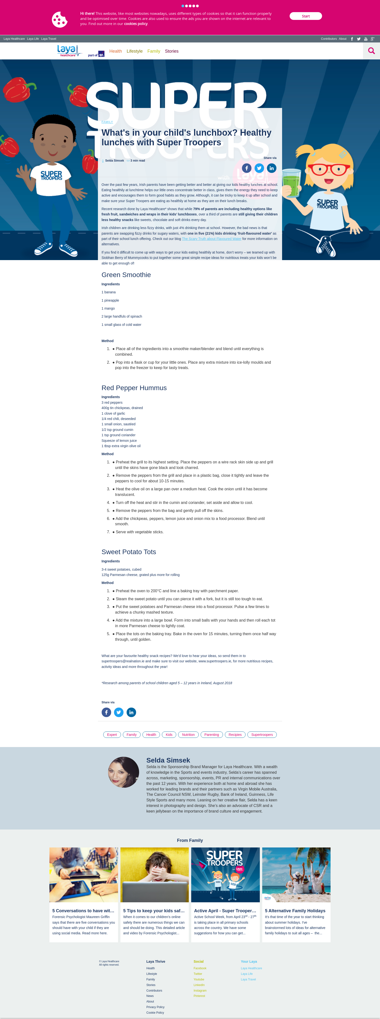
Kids (169, 735)
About (342, 39)
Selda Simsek (114, 160)
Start (306, 16)
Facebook (200, 968)
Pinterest (199, 996)
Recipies (235, 735)
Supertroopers (262, 735)
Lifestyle (135, 51)
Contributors (329, 39)
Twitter (198, 974)
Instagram (200, 990)
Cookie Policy (155, 1012)
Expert (112, 735)
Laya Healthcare (14, 39)
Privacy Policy (155, 1007)
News (150, 996)
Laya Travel (48, 39)
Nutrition (188, 735)
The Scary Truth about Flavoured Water (211, 239)
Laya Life (33, 39)
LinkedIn (199, 985)
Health (115, 51)
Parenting (212, 735)
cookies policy (136, 23)
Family (153, 51)
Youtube (199, 979)
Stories (172, 51)
